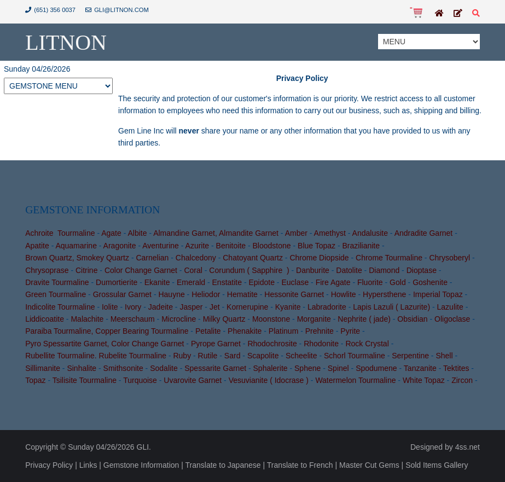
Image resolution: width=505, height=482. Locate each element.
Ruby (182, 355)
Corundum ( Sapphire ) (249, 270)
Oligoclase (452, 319)
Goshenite (430, 282)
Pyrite (350, 331)
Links (88, 465)
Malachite (87, 319)
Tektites (456, 368)
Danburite (312, 270)
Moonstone (271, 319)
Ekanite (157, 282)
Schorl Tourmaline (354, 355)
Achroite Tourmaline (60, 233)
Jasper (190, 307)
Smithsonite (123, 368)
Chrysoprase (46, 270)
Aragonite (119, 245)
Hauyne (171, 294)
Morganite (314, 319)
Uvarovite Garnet (193, 380)
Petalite (208, 331)
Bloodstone (272, 245)
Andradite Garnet (423, 233)
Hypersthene (384, 294)
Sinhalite (81, 368)
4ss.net (467, 447)
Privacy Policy (49, 465)
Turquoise (140, 380)
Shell (444, 355)
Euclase (295, 282)
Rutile (208, 355)
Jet (215, 307)
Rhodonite (321, 343)
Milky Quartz (224, 319)
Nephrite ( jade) (364, 319)
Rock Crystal (366, 343)
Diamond (384, 270)
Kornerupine (247, 307)
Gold (398, 282)
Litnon (66, 42)
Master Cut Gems (369, 465)
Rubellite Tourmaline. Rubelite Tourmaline (95, 355)
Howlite (343, 294)
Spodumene (376, 368)
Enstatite (227, 282)
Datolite (349, 270)
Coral (193, 270)
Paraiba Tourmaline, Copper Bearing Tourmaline (106, 331)
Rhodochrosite (272, 343)
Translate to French (300, 465)
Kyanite (288, 307)
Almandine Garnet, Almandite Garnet (215, 233)
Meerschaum (133, 319)
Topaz (35, 380)
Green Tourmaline (55, 294)
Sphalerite (270, 368)
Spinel (338, 368)
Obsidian (412, 319)
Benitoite (231, 245)
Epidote (261, 282)
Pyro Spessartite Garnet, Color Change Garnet (104, 343)
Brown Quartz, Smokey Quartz (77, 257)
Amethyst (330, 233)
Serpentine (410, 355)
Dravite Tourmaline (57, 282)
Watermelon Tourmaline (355, 380)
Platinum (283, 331)
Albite (137, 233)
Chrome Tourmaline (389, 257)
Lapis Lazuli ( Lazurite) (391, 307)
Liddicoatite (44, 319)
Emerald (191, 282)
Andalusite (370, 233)
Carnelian (152, 257)
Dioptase (422, 270)
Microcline (178, 319)
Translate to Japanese (223, 465)
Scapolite (263, 355)
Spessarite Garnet (215, 368)
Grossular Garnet (122, 294)
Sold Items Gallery (436, 465)
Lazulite (450, 307)
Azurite (197, 245)
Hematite (242, 294)
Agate (111, 233)
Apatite (37, 245)
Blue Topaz (316, 245)
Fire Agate (333, 282)
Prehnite (319, 331)
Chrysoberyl (449, 257)
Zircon (462, 380)
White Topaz (424, 380)
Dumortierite (116, 282)
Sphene (307, 368)
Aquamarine (76, 245)
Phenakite (245, 331)
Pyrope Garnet (216, 343)
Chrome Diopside (319, 257)
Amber (296, 233)
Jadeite (160, 307)
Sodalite (164, 368)
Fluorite (370, 282)
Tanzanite (420, 368)
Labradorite (326, 307)
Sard (232, 355)
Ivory (133, 307)
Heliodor (205, 294)
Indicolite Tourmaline (60, 307)
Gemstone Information (141, 465)
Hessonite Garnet (294, 294)
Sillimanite (42, 368)
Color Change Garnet (141, 270)
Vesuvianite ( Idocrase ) (269, 380)
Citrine (86, 270)
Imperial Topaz (438, 294)
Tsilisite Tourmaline (85, 380)
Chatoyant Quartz (253, 257)
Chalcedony (196, 257)
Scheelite (301, 355)
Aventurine (160, 245)
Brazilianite (361, 245)
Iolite (110, 307)
